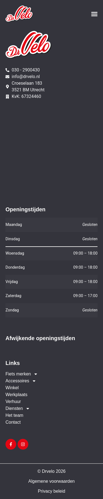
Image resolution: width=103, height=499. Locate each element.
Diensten (17, 408)
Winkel (12, 387)
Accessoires (20, 381)
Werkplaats (16, 394)
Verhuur (13, 401)
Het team (14, 415)
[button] (94, 14)
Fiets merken (21, 374)
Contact (13, 422)
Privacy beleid (51, 491)
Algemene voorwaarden (51, 481)
